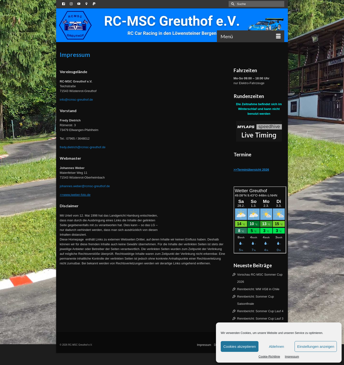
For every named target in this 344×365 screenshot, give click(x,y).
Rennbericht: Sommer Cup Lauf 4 (260, 311)
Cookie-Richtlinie (269, 356)
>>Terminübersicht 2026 (251, 169)
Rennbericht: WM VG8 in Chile (258, 289)
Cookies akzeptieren (239, 346)
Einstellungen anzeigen (315, 346)
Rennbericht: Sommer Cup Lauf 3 (260, 318)
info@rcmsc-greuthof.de (76, 99)
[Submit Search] (232, 4)
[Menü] (250, 36)
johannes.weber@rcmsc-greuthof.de (85, 186)
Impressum (292, 356)
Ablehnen (276, 346)
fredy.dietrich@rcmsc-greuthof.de (82, 147)
